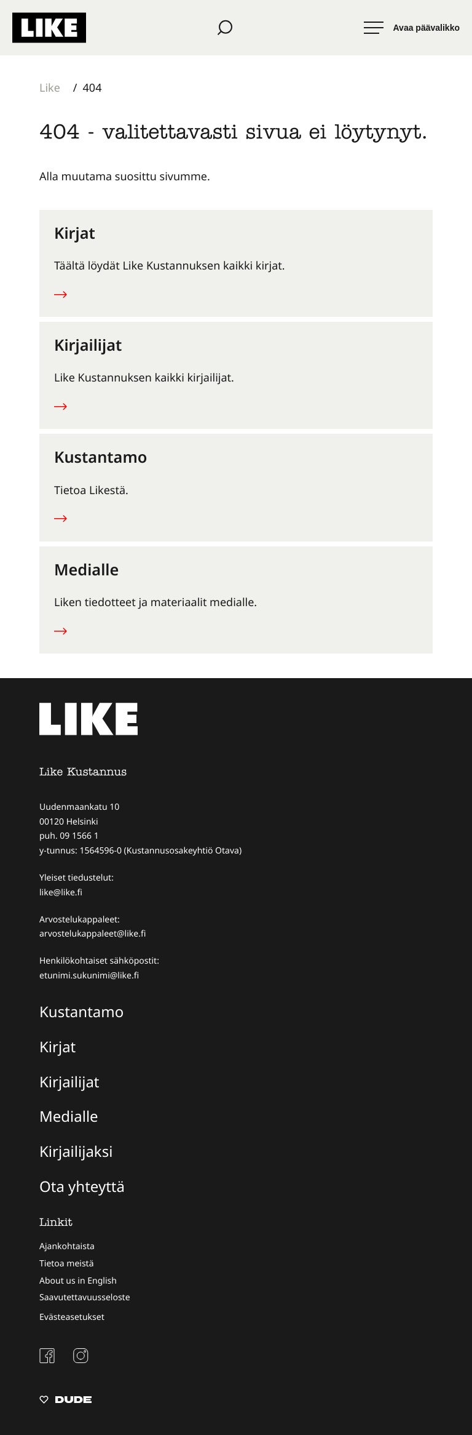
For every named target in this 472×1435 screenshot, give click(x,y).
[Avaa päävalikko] (412, 28)
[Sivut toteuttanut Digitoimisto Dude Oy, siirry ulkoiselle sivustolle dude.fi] (65, 1401)
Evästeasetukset (71, 1317)
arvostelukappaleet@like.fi (92, 934)
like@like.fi (60, 892)
